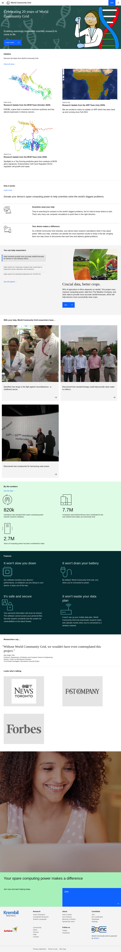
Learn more (12, 42)
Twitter (64, 930)
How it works (67, 915)
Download (95, 919)
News (35, 930)
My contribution (97, 917)
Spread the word (68, 921)
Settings (95, 921)
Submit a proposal (39, 919)
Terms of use (53, 949)
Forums (36, 932)
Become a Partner (69, 919)
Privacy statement (39, 949)
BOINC (96, 938)
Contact (36, 937)
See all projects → (10, 282)
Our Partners (67, 917)
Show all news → (10, 64)
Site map (62, 949)
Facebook (66, 933)
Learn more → (9, 190)
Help (34, 934)
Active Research (39, 915)
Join (68, 305)
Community (37, 927)
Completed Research (41, 917)
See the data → (9, 491)
